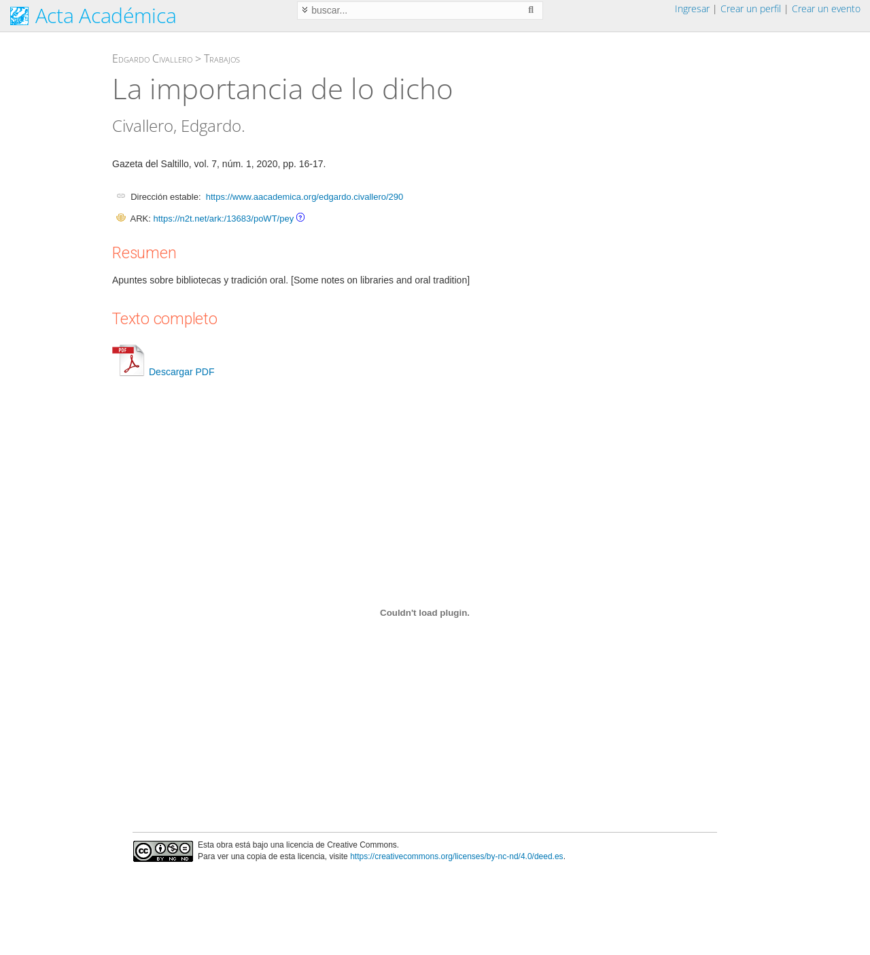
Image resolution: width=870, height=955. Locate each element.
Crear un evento (826, 8)
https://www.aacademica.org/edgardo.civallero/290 (305, 197)
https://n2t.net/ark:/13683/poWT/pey (223, 218)
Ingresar (692, 8)
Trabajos (222, 58)
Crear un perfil (750, 8)
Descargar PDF (163, 371)
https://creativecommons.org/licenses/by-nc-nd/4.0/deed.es (456, 856)
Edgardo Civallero (152, 58)
